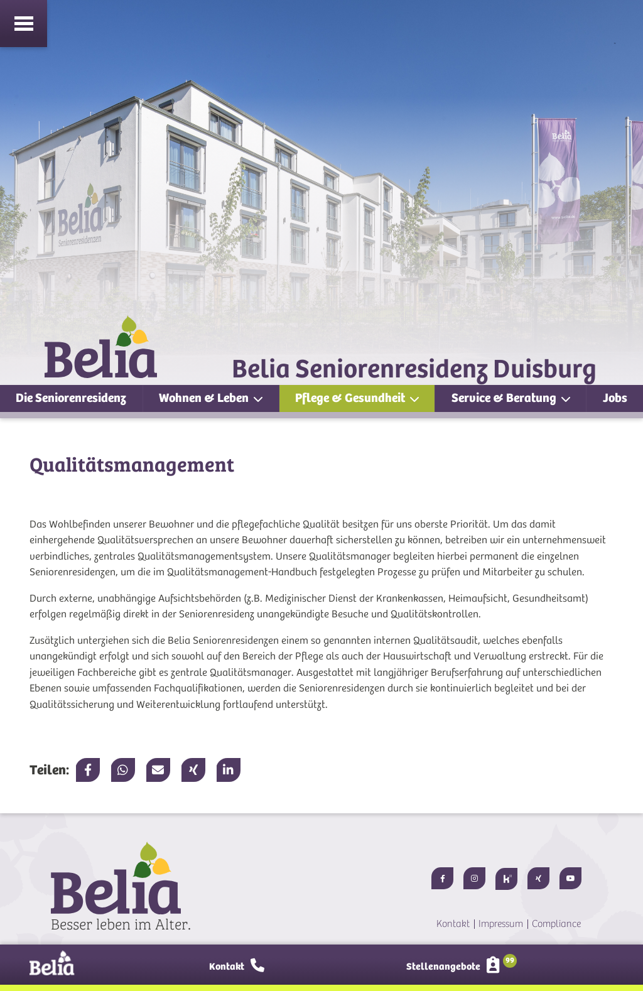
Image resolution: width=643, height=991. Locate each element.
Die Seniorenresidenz (71, 398)
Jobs (615, 398)
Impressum (500, 923)
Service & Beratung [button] (505, 398)
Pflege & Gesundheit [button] (351, 398)
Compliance (556, 923)
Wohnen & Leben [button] (205, 398)
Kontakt (453, 923)
